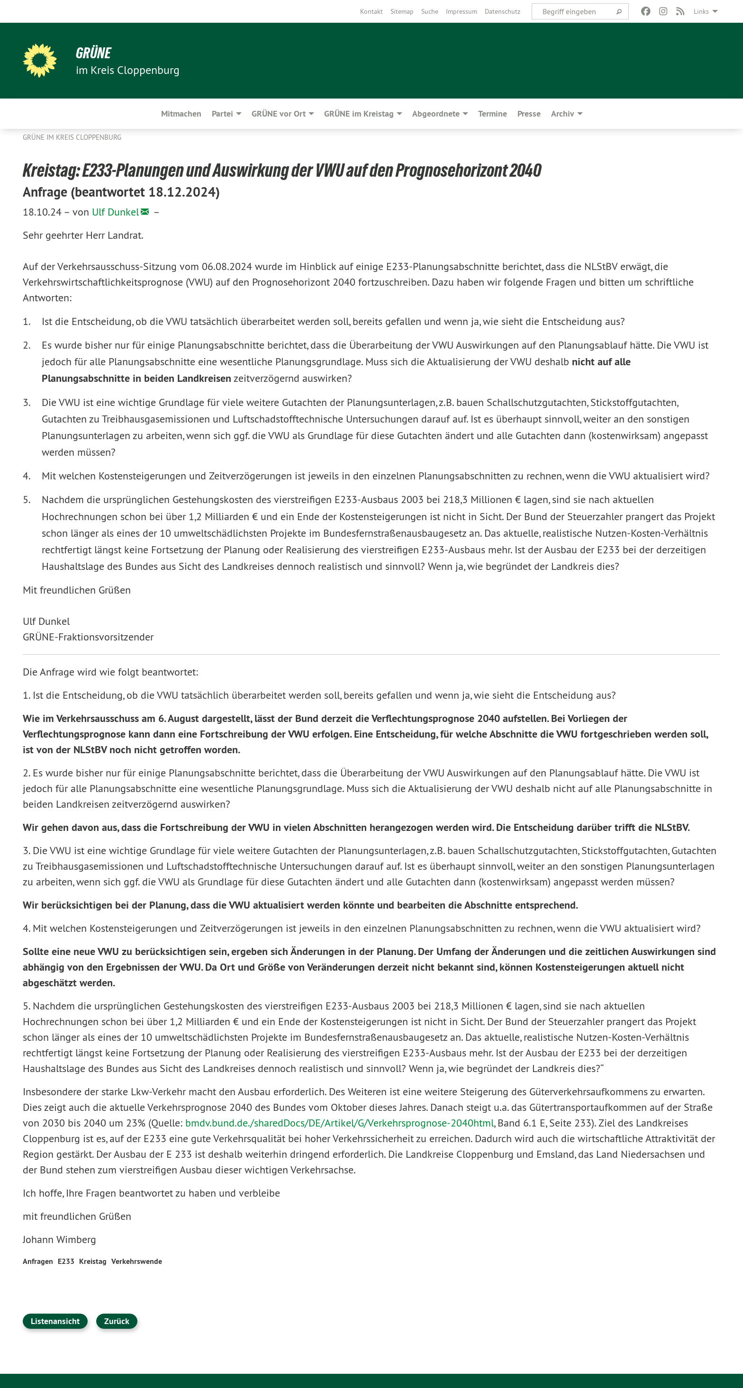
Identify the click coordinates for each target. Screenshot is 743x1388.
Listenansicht (55, 1321)
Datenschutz (502, 11)
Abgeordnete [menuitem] (436, 113)
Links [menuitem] (701, 11)
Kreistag (93, 1261)
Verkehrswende (136, 1261)
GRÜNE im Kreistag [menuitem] (359, 113)
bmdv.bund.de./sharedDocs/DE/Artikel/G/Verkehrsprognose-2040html (339, 1122)
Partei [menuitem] (222, 113)
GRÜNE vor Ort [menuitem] (279, 113)
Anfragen (38, 1261)
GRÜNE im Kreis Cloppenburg (72, 137)
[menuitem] (371, 11)
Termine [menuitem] (492, 113)
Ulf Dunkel (115, 211)
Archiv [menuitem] (562, 113)
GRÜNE (93, 53)
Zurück (116, 1321)
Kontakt (371, 11)
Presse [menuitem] (529, 113)
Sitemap (402, 11)
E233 (66, 1261)
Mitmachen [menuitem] (181, 113)
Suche (429, 11)
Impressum (461, 11)
